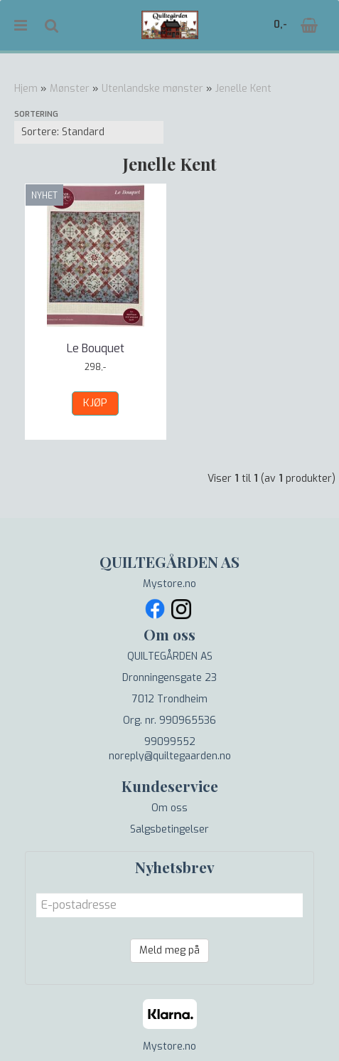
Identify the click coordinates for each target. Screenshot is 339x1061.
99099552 (169, 742)
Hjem (26, 88)
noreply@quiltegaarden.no (170, 756)
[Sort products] (88, 132)
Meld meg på (169, 950)
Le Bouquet (95, 348)
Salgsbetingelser (169, 829)
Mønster (70, 88)
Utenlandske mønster (152, 88)
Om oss (169, 808)
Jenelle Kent (243, 88)
